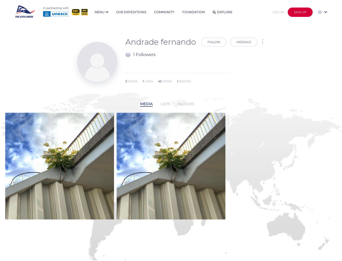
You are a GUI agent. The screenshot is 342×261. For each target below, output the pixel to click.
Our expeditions (131, 12)
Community (164, 12)
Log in (278, 12)
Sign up (300, 12)
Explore (222, 12)
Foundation (193, 12)
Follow (213, 42)
